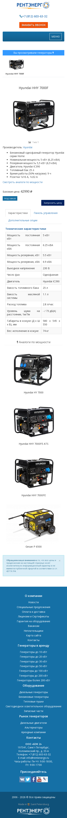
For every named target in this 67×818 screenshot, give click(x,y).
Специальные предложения (33, 607)
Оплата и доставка (33, 611)
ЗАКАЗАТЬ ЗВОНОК (34, 25)
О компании (33, 596)
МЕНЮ (56, 37)
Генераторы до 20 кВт (33, 656)
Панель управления (46, 213)
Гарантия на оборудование (33, 621)
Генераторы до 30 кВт (33, 661)
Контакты (33, 640)
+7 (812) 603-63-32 (34, 16)
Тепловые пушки (33, 701)
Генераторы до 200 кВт (33, 675)
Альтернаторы (34, 727)
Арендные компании (33, 732)
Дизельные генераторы (33, 692)
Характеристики (18, 213)
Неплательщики (33, 630)
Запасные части (33, 711)
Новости (33, 602)
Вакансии (33, 626)
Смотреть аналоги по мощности (23, 182)
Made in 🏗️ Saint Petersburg (33, 804)
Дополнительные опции (22, 220)
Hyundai (27, 147)
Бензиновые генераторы (34, 696)
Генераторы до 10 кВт (33, 652)
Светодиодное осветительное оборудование (33, 706)
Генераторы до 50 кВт (33, 666)
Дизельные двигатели (33, 722)
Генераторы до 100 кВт (33, 670)
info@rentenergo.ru (37, 757)
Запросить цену (53, 202)
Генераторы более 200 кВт (33, 680)
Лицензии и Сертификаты (33, 616)
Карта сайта (33, 635)
